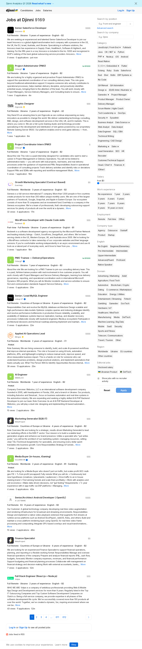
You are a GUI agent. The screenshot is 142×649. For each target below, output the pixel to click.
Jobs (38, 10)
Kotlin (113, 75)
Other (118, 340)
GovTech (125, 303)
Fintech (127, 299)
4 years (111, 199)
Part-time (112, 219)
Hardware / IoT (105, 308)
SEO (117, 151)
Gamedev (103, 94)
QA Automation (117, 85)
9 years (101, 208)
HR (123, 151)
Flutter (124, 66)
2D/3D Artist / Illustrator (120, 90)
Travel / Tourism (105, 340)
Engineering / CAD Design (110, 141)
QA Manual (103, 85)
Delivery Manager (106, 104)
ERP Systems (125, 75)
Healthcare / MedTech (108, 312)
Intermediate (122, 251)
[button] (78, 54)
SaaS (109, 326)
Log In (121, 10)
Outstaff (123, 230)
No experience (105, 194)
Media (117, 317)
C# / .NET (110, 52)
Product (101, 235)
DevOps (121, 113)
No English (103, 246)
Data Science (122, 122)
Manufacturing (104, 317)
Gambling (102, 303)
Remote (101, 219)
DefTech (126, 317)
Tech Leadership (107, 113)
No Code (102, 79)
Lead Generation (105, 151)
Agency (101, 230)
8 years (120, 203)
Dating (101, 289)
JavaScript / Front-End (109, 47)
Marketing (103, 146)
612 (64, 617)
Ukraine (114, 351)
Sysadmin (114, 118)
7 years (111, 203)
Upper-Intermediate (107, 255)
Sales (115, 146)
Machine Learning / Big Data (111, 322)
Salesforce (126, 70)
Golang (101, 70)
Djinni (12, 10)
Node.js (109, 56)
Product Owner (123, 99)
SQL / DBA (118, 131)
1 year (117, 194)
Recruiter (102, 156)
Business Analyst (105, 122)
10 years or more (115, 208)
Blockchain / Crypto (120, 285)
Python (121, 52)
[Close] (136, 3)
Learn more (61, 644)
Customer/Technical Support (111, 160)
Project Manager (119, 94)
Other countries (105, 356)
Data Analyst (117, 127)
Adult (124, 276)
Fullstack (127, 47)
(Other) (101, 169)
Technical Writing (106, 136)
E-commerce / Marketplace (119, 289)
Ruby (109, 70)
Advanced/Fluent (106, 260)
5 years (120, 199)
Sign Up (130, 10)
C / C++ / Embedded (108, 66)
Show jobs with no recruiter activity (114, 379)
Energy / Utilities (117, 294)
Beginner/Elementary (120, 246)
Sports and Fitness (106, 331)
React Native (104, 61)
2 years (126, 194)
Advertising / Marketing (108, 276)
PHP (101, 56)
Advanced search (105, 28)
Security (103, 118)
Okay (73, 644)
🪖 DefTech (125, 372)
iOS (117, 56)
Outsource (112, 230)
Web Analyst (103, 127)
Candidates (26, 10)
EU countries (126, 351)
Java (100, 52)
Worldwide (103, 351)
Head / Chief (105, 165)
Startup (111, 235)
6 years (101, 203)
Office (121, 219)
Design (102, 90)
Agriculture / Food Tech (109, 280)
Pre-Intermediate (105, 251)
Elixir (106, 75)
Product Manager (106, 99)
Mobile (101, 326)
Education (102, 294)
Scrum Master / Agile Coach (110, 108)
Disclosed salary (105, 367)
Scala (116, 70)
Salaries (47, 10)
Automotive (103, 285)
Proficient (120, 260)
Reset (107, 390)
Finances (119, 165)
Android (124, 56)
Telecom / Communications (110, 335)
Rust (100, 75)
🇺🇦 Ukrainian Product (107, 372)
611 (57, 617)
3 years (101, 199)
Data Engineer (104, 131)
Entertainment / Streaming (109, 299)
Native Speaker (105, 264)
